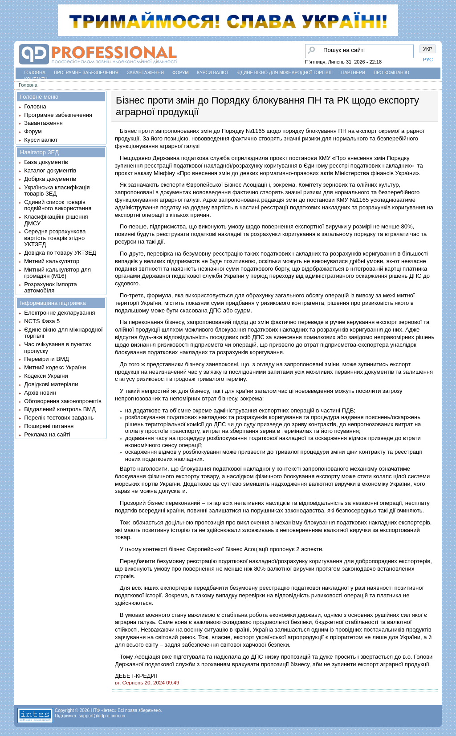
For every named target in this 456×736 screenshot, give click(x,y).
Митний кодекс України (55, 367)
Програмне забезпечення (86, 72)
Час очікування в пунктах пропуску (57, 347)
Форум (180, 72)
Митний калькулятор (51, 261)
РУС (428, 59)
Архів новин (40, 392)
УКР (427, 49)
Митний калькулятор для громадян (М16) (57, 272)
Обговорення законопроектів (63, 401)
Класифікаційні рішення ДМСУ (56, 219)
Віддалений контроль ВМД (60, 409)
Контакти (36, 79)
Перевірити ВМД (46, 359)
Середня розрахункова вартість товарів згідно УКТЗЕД (55, 238)
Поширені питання (48, 426)
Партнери (353, 72)
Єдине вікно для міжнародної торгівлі (285, 72)
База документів (46, 162)
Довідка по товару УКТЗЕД (60, 252)
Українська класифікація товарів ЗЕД (57, 190)
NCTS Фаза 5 (42, 321)
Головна (34, 72)
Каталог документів (50, 170)
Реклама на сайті (47, 434)
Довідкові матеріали (51, 384)
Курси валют (213, 72)
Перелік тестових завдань (59, 417)
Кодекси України (46, 375)
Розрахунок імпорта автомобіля (50, 287)
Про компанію (391, 72)
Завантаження (145, 72)
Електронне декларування (59, 312)
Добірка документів (50, 179)
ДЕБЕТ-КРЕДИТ (137, 675)
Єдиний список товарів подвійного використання (57, 205)
